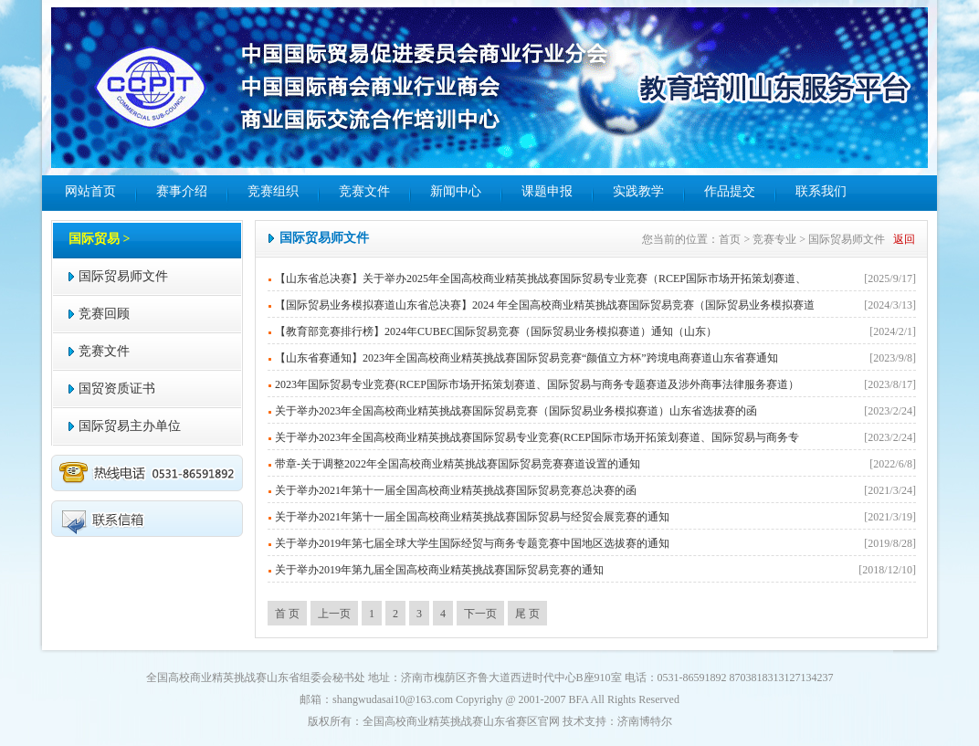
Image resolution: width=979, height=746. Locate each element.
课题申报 (547, 191)
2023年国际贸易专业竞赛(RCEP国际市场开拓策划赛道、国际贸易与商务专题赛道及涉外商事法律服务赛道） (537, 384)
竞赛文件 (364, 191)
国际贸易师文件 (123, 276)
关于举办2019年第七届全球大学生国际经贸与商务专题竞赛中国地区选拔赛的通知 (472, 543)
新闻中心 (455, 191)
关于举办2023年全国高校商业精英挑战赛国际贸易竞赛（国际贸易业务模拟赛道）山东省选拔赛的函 (516, 411)
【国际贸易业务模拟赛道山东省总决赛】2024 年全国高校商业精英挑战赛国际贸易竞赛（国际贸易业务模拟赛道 (545, 305)
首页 (730, 239)
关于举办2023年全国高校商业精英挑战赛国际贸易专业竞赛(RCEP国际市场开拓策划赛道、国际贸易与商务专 (537, 437)
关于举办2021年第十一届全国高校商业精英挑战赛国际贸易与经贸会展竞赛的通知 (472, 516)
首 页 (287, 613)
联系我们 (821, 191)
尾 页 (527, 613)
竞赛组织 (273, 191)
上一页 (334, 613)
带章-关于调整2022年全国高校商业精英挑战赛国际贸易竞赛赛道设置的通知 (457, 463)
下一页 (480, 613)
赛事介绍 (181, 191)
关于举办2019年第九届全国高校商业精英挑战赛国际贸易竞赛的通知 (439, 569)
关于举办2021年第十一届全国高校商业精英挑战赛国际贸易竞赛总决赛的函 (456, 490)
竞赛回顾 (104, 313)
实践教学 (638, 191)
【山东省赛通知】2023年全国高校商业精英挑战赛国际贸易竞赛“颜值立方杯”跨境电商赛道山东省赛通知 (526, 358)
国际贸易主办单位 (130, 426)
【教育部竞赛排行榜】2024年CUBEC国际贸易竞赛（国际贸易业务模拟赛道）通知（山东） (496, 331)
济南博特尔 (644, 721)
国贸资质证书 (117, 388)
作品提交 (729, 191)
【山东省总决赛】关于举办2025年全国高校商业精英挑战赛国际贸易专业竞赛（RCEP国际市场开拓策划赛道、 (540, 278)
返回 (904, 239)
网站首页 (90, 191)
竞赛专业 (774, 239)
